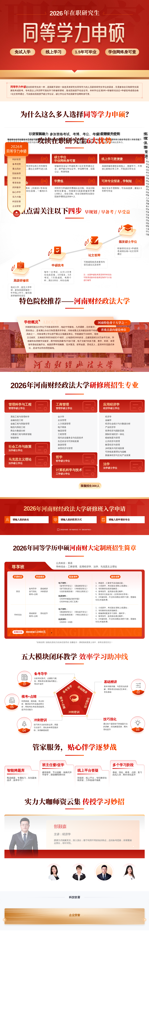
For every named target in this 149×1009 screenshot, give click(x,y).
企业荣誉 (16, 206)
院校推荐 (16, 173)
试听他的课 (121, 927)
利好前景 (16, 159)
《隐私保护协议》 (86, 608)
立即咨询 (58, 710)
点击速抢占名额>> (74, 551)
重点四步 (16, 169)
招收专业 (16, 178)
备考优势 (16, 164)
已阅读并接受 (62, 608)
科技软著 (16, 201)
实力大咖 (16, 197)
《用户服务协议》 (73, 608)
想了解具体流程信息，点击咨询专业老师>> (91, 342)
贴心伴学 (16, 192)
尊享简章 (16, 183)
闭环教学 (16, 187)
